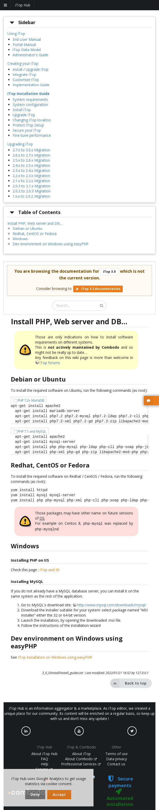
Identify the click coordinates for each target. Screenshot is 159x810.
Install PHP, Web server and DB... (34, 223)
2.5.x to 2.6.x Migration (31, 160)
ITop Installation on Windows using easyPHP (55, 656)
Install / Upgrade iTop (30, 69)
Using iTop (16, 33)
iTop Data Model (27, 49)
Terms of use (116, 752)
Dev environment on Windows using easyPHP (51, 243)
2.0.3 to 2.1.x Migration (31, 185)
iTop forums (50, 362)
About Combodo (81, 757)
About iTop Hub (44, 752)
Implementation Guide (31, 84)
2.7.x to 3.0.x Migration (31, 150)
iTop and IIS (50, 568)
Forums (43, 768)
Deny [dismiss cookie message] (35, 794)
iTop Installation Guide (28, 93)
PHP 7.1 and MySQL (32, 431)
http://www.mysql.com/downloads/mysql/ (111, 603)
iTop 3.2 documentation (98, 289)
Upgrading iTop (20, 144)
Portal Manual (24, 44)
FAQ (44, 757)
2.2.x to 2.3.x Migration (31, 175)
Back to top (128, 682)
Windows (20, 238)
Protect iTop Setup (28, 125)
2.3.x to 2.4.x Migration (31, 170)
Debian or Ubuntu (27, 228)
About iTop (81, 752)
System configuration (30, 104)
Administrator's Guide (30, 54)
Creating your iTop (22, 63)
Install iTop (22, 109)
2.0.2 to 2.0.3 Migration (32, 191)
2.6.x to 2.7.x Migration (31, 155)
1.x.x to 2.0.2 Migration (31, 196)
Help (44, 762)
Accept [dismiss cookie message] (59, 794)
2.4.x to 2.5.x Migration (31, 165)
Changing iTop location (32, 120)
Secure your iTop (27, 130)
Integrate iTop (24, 74)
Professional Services (81, 762)
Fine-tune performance (32, 135)
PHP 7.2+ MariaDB (31, 400)
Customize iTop (26, 79)
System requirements (30, 99)
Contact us (116, 762)
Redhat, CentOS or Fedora (35, 233)
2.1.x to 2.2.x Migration (31, 180)
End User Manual (27, 39)
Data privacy (116, 757)
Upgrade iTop (24, 114)
